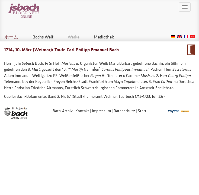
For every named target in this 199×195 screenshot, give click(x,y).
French (186, 36)
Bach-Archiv (63, 110)
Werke (73, 37)
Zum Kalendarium (191, 49)
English (179, 36)
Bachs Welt (43, 37)
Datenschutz (124, 110)
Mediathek (104, 37)
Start (142, 110)
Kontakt (82, 110)
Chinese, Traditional (192, 36)
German (173, 36)
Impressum (101, 110)
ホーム (11, 37)
